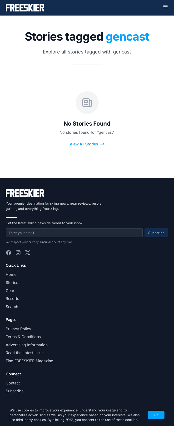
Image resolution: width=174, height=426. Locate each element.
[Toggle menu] (165, 7)
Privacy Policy (18, 328)
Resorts (12, 298)
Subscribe (156, 233)
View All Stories (87, 144)
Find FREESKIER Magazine (29, 360)
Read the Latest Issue (25, 352)
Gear (10, 290)
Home (11, 274)
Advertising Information (27, 344)
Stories (12, 282)
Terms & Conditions (23, 336)
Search (12, 306)
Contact (13, 383)
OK (156, 415)
